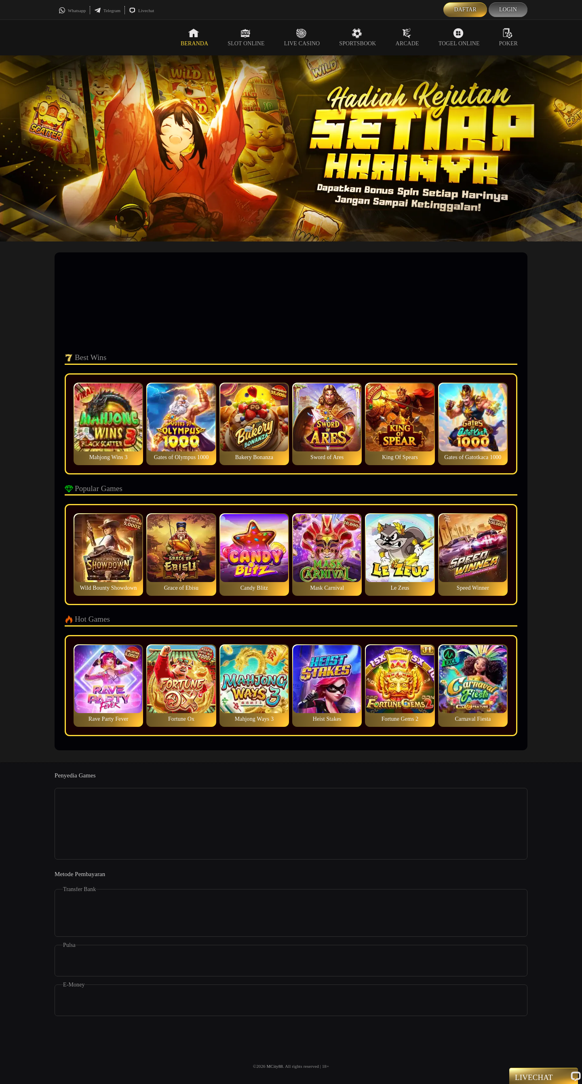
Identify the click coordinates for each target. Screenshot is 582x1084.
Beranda (194, 37)
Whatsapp (72, 10)
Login (508, 9)
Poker (508, 37)
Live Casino (302, 37)
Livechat (141, 10)
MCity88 (274, 1066)
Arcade (407, 37)
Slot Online (246, 37)
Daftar (465, 9)
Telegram (107, 10)
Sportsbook (357, 37)
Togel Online (459, 37)
